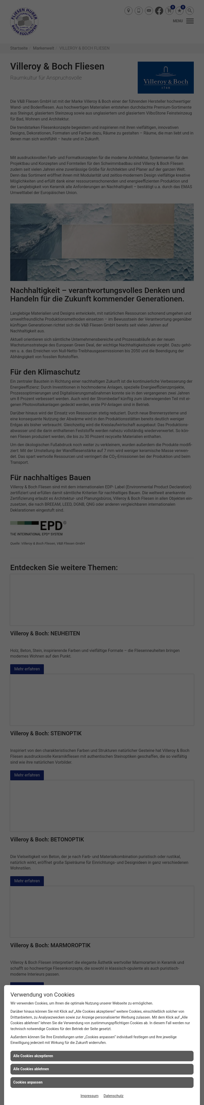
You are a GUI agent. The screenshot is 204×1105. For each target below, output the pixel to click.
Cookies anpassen (28, 1082)
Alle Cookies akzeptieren (33, 1056)
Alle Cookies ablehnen (31, 1069)
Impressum (89, 1096)
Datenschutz (113, 1096)
